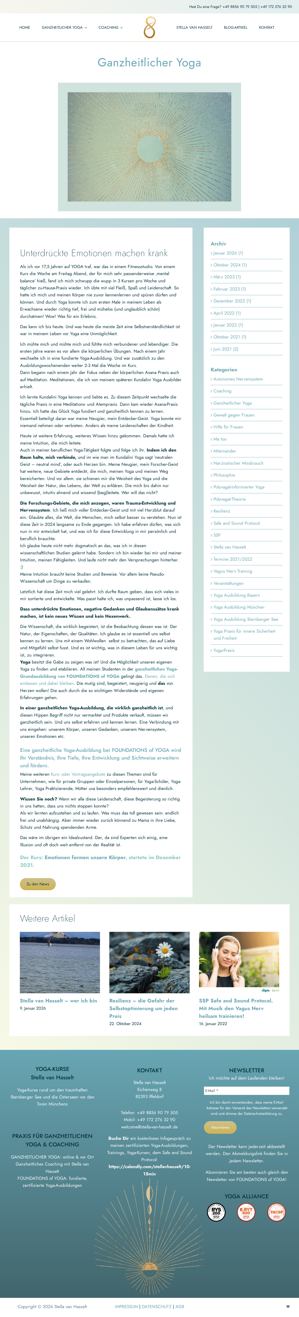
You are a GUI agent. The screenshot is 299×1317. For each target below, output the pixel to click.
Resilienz (222, 511)
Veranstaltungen (229, 583)
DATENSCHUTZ (156, 1306)
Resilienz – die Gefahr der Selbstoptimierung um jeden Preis (143, 1008)
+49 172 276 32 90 (276, 6)
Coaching (222, 391)
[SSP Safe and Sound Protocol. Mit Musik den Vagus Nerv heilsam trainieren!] (239, 935)
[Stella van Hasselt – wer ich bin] (60, 935)
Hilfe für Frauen (228, 427)
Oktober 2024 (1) (230, 265)
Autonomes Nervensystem (238, 379)
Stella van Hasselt (230, 547)
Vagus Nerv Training (233, 571)
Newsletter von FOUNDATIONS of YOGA (246, 1179)
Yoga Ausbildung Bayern (237, 595)
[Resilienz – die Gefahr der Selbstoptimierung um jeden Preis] (149, 935)
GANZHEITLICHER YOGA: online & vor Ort (52, 1157)
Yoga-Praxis (224, 650)
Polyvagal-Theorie (230, 499)
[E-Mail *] (246, 1091)
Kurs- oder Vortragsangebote (78, 774)
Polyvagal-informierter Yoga (239, 487)
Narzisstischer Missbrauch (238, 463)
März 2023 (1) (227, 277)
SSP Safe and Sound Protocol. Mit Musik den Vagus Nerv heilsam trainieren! (236, 1008)
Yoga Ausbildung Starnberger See (246, 619)
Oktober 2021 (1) (230, 337)
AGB (179, 1306)
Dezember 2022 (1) (232, 301)
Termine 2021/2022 (233, 559)
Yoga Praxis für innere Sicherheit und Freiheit (244, 634)
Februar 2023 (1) (230, 289)
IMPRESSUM (126, 1306)
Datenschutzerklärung (260, 1113)
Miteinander (225, 451)
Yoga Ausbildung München (239, 607)
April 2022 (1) (227, 313)
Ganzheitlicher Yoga (233, 403)
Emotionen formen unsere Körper (85, 857)
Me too (220, 439)
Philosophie (224, 475)
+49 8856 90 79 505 (240, 6)
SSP (217, 535)
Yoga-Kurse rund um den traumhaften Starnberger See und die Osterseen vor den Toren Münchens (52, 1097)
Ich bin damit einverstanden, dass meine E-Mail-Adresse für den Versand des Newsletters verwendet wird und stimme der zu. (246, 1108)
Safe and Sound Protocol (237, 523)
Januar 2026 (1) (228, 253)
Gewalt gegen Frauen (234, 415)
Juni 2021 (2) (226, 349)
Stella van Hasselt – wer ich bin (58, 1000)
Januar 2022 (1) (228, 325)
